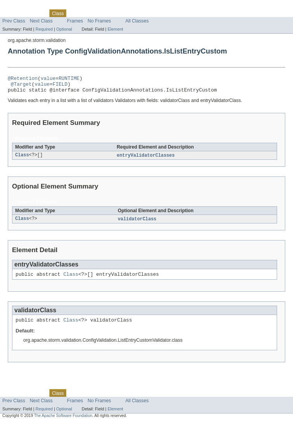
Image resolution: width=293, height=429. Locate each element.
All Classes (137, 21)
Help (148, 13)
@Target (21, 86)
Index (133, 13)
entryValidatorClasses (146, 159)
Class (22, 159)
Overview (12, 13)
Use (75, 13)
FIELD (59, 86)
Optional (64, 29)
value (48, 79)
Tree (89, 13)
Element (115, 29)
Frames (75, 21)
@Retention (23, 79)
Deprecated (110, 13)
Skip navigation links (21, 6)
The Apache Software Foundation (63, 422)
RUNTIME (69, 79)
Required (44, 29)
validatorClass (137, 223)
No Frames (99, 21)
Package (36, 13)
